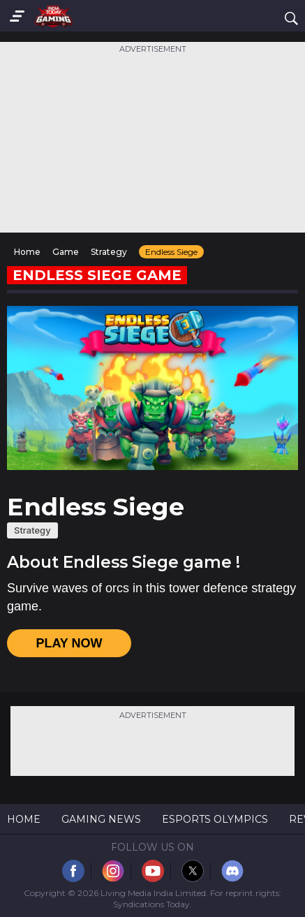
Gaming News (101, 819)
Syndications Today (151, 904)
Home (23, 819)
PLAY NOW (69, 643)
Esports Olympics (215, 819)
